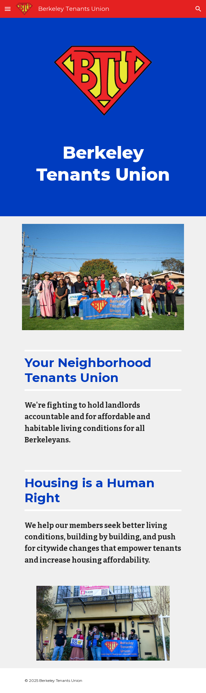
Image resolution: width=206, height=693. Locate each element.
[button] (7, 8)
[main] (103, 162)
